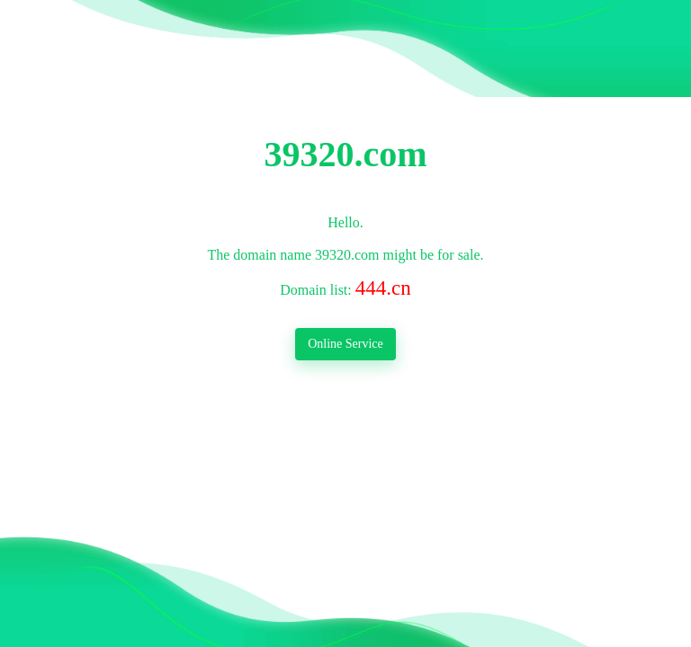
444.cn (383, 287)
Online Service (345, 343)
